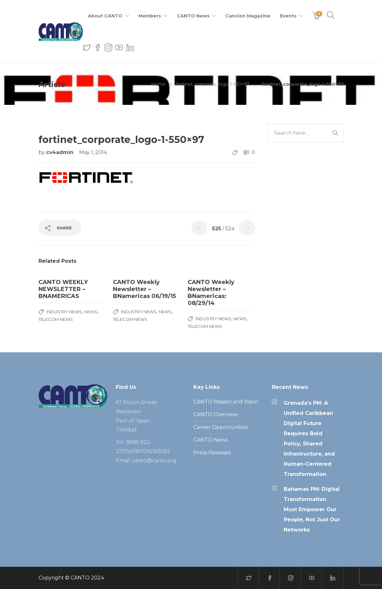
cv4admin (60, 152)
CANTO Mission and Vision (225, 402)
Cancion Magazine (248, 16)
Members (149, 16)
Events (288, 16)
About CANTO (105, 16)
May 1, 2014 (93, 152)
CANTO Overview (215, 414)
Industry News (64, 311)
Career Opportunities (220, 427)
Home (158, 84)
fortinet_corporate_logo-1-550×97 (212, 84)
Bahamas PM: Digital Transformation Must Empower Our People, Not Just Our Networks (312, 509)
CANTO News (193, 16)
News (90, 311)
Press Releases (212, 453)
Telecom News (55, 319)
